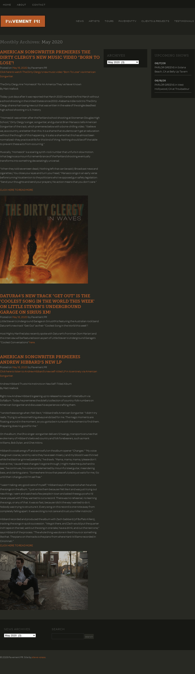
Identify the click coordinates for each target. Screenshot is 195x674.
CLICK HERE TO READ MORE (16, 190)
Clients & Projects (155, 21)
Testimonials (184, 21)
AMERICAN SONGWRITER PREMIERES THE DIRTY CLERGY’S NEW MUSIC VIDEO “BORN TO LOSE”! (50, 57)
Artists (94, 21)
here (32, 342)
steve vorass (39, 657)
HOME (7, 5)
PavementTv (127, 21)
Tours (109, 21)
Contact (39, 5)
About (21, 5)
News (80, 21)
